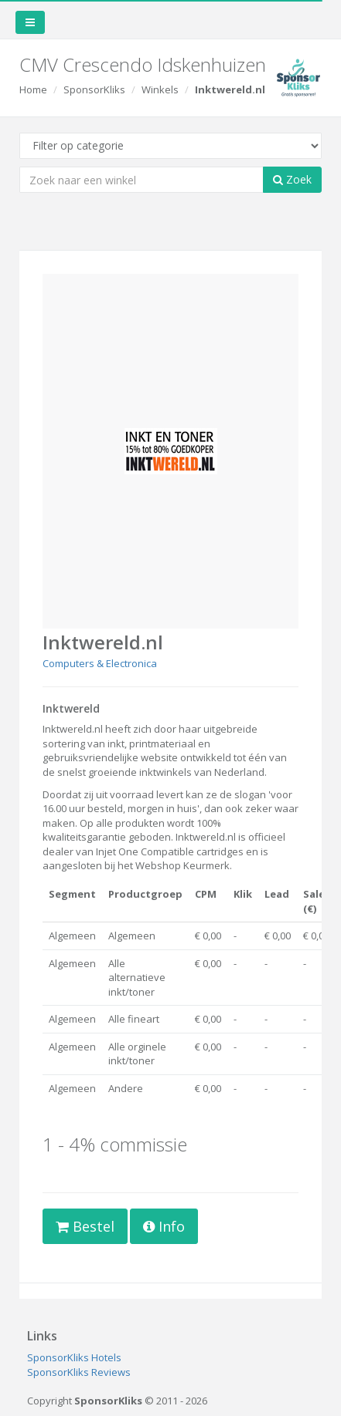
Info (164, 1226)
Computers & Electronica (100, 663)
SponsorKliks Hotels (74, 1357)
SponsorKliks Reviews (79, 1372)
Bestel (85, 1226)
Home (33, 89)
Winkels (160, 89)
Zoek (292, 179)
